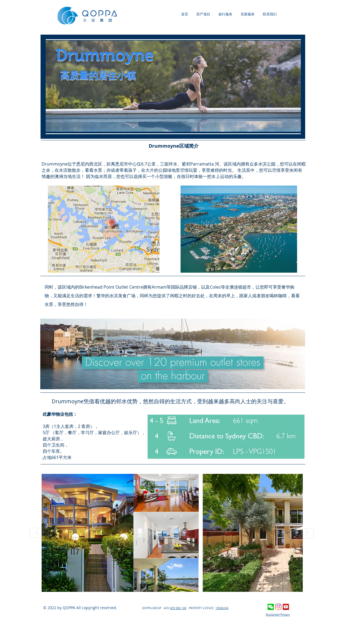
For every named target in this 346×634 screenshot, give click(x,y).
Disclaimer (273, 614)
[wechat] (271, 607)
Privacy (285, 614)
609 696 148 (178, 608)
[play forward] (304, 533)
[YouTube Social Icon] (286, 607)
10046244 (221, 608)
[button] (120, 533)
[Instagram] (278, 607)
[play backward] (39, 533)
